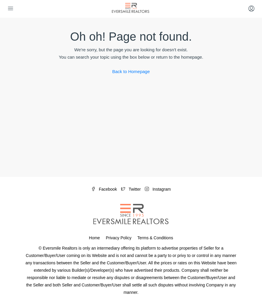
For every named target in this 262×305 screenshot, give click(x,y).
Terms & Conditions (155, 237)
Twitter (131, 189)
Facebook (104, 189)
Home (94, 237)
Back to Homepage (131, 71)
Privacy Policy (118, 237)
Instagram (158, 189)
